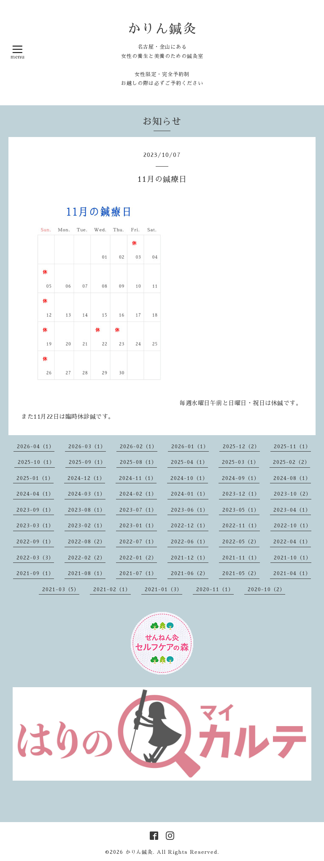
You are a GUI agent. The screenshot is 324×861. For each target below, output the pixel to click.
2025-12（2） (241, 446)
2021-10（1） (292, 557)
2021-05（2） (240, 573)
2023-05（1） (240, 510)
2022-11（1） (241, 525)
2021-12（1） (189, 557)
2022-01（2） (138, 557)
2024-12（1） (86, 478)
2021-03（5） (60, 589)
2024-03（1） (86, 493)
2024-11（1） (138, 478)
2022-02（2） (86, 557)
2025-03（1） (240, 462)
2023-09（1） (35, 510)
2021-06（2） (189, 573)
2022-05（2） (240, 541)
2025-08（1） (138, 462)
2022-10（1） (292, 525)
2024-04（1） (35, 493)
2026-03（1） (87, 446)
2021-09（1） (35, 573)
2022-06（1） (189, 541)
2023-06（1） (189, 510)
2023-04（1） (292, 510)
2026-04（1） (35, 446)
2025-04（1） (189, 462)
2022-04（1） (292, 541)
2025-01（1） (35, 478)
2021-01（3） (163, 589)
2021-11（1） (241, 557)
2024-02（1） (138, 493)
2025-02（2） (291, 462)
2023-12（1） (241, 493)
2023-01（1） (138, 525)
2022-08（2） (86, 541)
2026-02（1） (138, 446)
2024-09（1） (240, 478)
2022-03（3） (35, 557)
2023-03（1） (35, 525)
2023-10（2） (292, 493)
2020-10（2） (266, 589)
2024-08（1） (292, 478)
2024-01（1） (189, 493)
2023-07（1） (138, 510)
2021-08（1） (86, 573)
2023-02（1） (86, 525)
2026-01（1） (190, 446)
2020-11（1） (215, 589)
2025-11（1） (292, 446)
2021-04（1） (292, 573)
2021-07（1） (138, 573)
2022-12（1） (189, 525)
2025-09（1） (87, 462)
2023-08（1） (86, 510)
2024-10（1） (189, 478)
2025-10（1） (36, 462)
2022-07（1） (138, 541)
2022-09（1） (35, 541)
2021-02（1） (112, 589)
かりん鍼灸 (162, 28)
